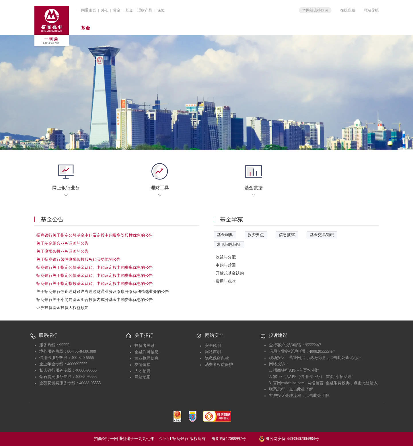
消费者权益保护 (219, 364)
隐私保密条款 (217, 358)
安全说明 (213, 345)
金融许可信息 (147, 352)
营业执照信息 (147, 358)
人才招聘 (143, 371)
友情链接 (143, 364)
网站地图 (143, 377)
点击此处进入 (366, 383)
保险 (161, 10)
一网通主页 (86, 10)
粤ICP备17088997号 (235, 439)
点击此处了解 (301, 389)
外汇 (104, 10)
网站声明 (213, 352)
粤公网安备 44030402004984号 (289, 438)
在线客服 (347, 10)
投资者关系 (145, 345)
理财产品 (144, 10)
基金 (129, 10)
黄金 (116, 10)
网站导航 (371, 10)
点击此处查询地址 (345, 358)
